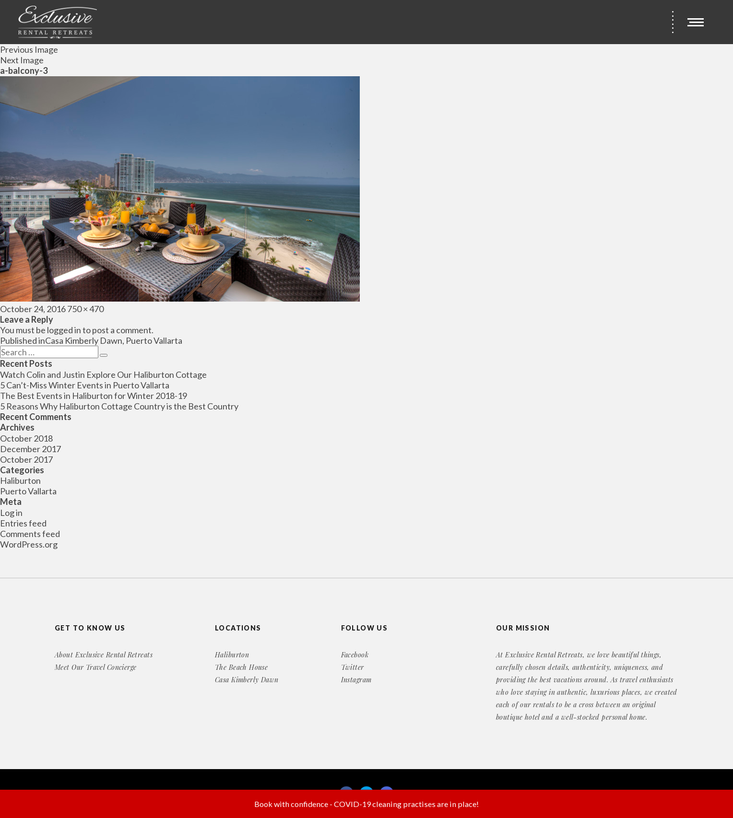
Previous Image (29, 49)
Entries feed (23, 523)
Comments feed (30, 533)
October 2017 (26, 459)
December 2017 (30, 449)
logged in (64, 330)
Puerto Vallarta (28, 491)
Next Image (22, 60)
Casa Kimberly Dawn (247, 679)
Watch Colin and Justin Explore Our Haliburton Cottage (103, 374)
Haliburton (20, 480)
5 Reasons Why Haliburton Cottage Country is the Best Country (119, 406)
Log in (11, 512)
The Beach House (241, 667)
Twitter (352, 667)
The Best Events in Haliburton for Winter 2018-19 (93, 395)
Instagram (356, 679)
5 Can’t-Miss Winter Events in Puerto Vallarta (84, 385)
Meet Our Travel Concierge (96, 667)
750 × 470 (85, 309)
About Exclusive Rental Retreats (104, 654)
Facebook (354, 654)
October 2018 (26, 438)
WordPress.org (29, 544)
